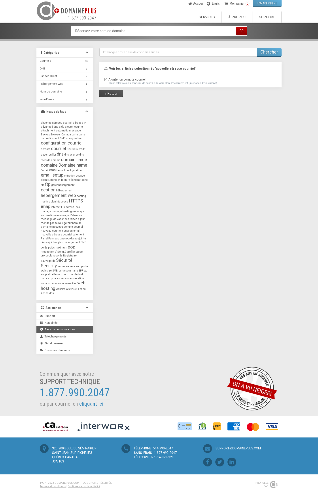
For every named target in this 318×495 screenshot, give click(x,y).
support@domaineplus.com (238, 448)
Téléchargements (53, 336)
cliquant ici (91, 404)
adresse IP (79, 122)
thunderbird (76, 274)
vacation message (52, 283)
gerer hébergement (63, 185)
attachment (48, 130)
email (53, 170)
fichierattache (79, 179)
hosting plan (48, 201)
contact (45, 149)
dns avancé (71, 154)
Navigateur (65, 223)
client (55, 138)
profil (70, 251)
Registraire (70, 255)
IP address (67, 207)
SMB (55, 270)
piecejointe (79, 238)
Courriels (72, 149)
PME (83, 242)
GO (242, 31)
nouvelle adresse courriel (56, 234)
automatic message (68, 130)
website (60, 289)
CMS (62, 138)
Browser (56, 134)
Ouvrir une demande (55, 350)
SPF (81, 270)
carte (75, 134)
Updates (55, 278)
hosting (81, 196)
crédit (81, 149)
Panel (44, 238)
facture (65, 179)
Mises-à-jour (77, 219)
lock (77, 207)
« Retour (111, 93)
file (42, 185)
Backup (45, 134)
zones (82, 289)
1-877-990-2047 (82, 18)
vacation (78, 278)
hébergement (64, 190)
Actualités (48, 322)
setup (79, 266)
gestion (48, 190)
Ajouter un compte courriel (190, 81)
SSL (85, 271)
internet (56, 207)
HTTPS (76, 201)
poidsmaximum (57, 247)
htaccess (62, 201)
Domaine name (72, 165)
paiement (78, 234)
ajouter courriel (74, 126)
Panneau (53, 238)
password (66, 238)
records (57, 255)
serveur (70, 266)
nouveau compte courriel (67, 226)
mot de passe (49, 223)
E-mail (44, 170)
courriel (58, 148)
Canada (66, 134)
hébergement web (58, 195)
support (45, 274)
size (49, 270)
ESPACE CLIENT (267, 3)
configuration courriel (62, 143)
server (61, 266)
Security (49, 265)
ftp (48, 184)
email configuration (70, 170)
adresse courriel (62, 122)
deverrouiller (48, 154)
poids (44, 247)
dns (60, 154)
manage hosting (62, 211)
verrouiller (70, 283)
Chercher (269, 52)
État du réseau (51, 343)
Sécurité (64, 260)
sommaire (71, 270)
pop (71, 247)
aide (61, 126)
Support (267, 17)
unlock (45, 278)
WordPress (71, 289)
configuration (74, 138)
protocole (46, 255)
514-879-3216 (165, 457)
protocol (78, 251)
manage (46, 211)
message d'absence (69, 215)
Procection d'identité (53, 251)
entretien (69, 175)
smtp (62, 270)
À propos (237, 17)
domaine (49, 165)
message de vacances (55, 219)
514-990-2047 (163, 448)
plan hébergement (69, 242)
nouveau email (71, 230)
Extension (54, 179)
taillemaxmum (59, 274)
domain (55, 160)
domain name (74, 159)
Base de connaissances (57, 329)
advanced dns (49, 126)
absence (46, 122)
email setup (52, 175)
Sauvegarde (48, 260)
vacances (67, 278)
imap (45, 206)
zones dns (47, 293)
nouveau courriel (51, 230)
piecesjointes (49, 242)
